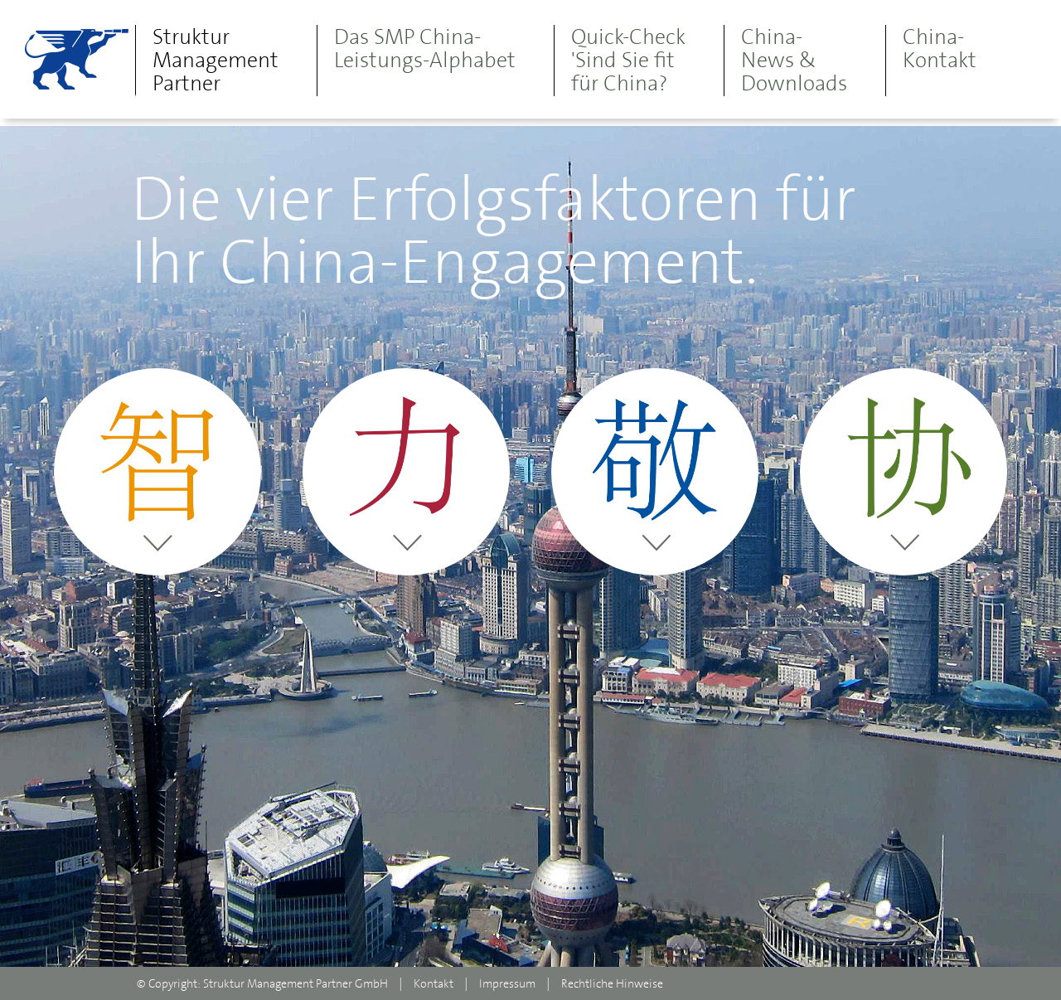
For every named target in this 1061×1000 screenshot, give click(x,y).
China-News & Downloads (794, 59)
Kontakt (433, 983)
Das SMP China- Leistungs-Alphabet (425, 48)
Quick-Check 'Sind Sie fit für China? (628, 59)
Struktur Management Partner (216, 59)
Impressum (507, 983)
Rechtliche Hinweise (612, 983)
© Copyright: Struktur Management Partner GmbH (262, 983)
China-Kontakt (939, 48)
